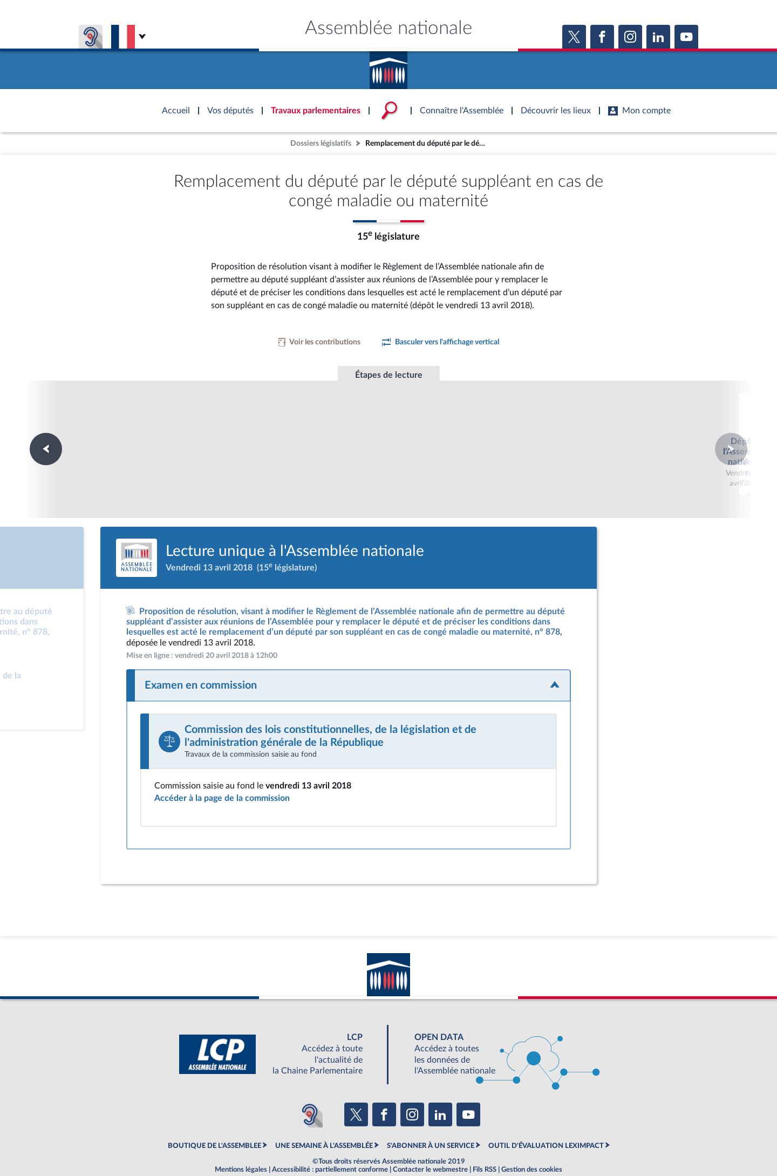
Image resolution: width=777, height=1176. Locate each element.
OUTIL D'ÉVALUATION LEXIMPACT (546, 1116)
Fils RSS (484, 1140)
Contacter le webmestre (430, 1140)
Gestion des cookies (531, 1140)
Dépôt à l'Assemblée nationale (241, 428)
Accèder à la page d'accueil (388, 66)
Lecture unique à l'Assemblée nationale (389, 433)
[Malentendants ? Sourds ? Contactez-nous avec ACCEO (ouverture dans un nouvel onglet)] (310, 1085)
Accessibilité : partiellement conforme (330, 1140)
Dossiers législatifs (320, 143)
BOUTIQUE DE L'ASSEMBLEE (214, 1116)
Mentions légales (241, 1140)
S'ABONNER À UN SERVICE (430, 1116)
